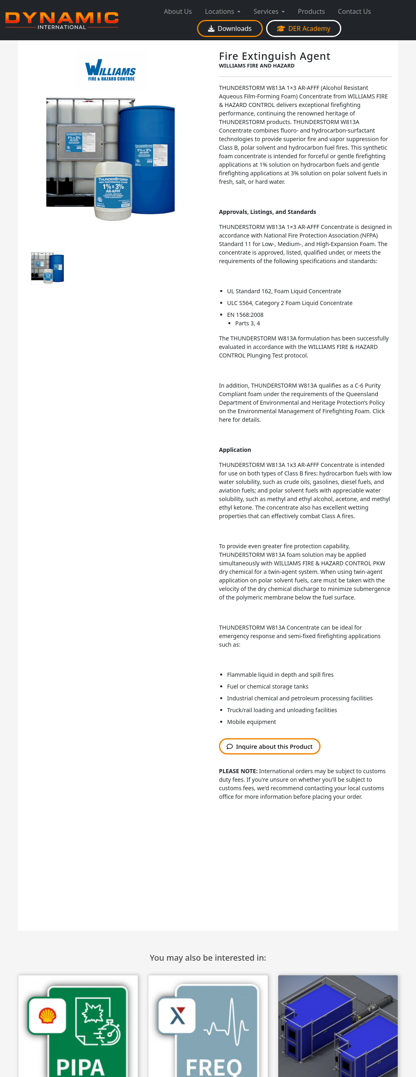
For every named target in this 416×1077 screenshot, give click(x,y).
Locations (219, 11)
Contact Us (354, 11)
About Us (178, 11)
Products (311, 11)
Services (266, 11)
